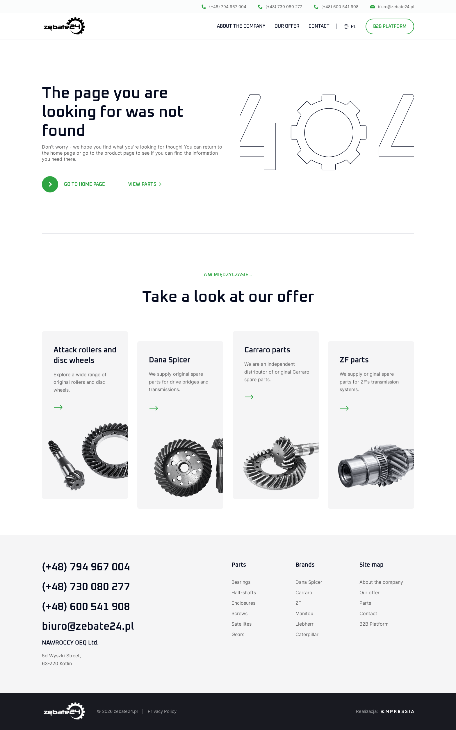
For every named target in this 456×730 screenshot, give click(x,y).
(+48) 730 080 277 (280, 6)
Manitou (304, 613)
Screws (239, 613)
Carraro (303, 592)
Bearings (240, 582)
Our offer (369, 592)
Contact (368, 613)
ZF (298, 603)
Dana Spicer (308, 582)
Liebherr (304, 624)
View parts (145, 184)
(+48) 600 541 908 (336, 6)
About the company (381, 582)
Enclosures (243, 603)
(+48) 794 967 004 (224, 6)
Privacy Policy (162, 711)
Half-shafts (243, 592)
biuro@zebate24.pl (392, 6)
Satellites (241, 624)
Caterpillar (306, 634)
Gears (237, 634)
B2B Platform (390, 26)
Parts (365, 603)
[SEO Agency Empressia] (397, 711)
